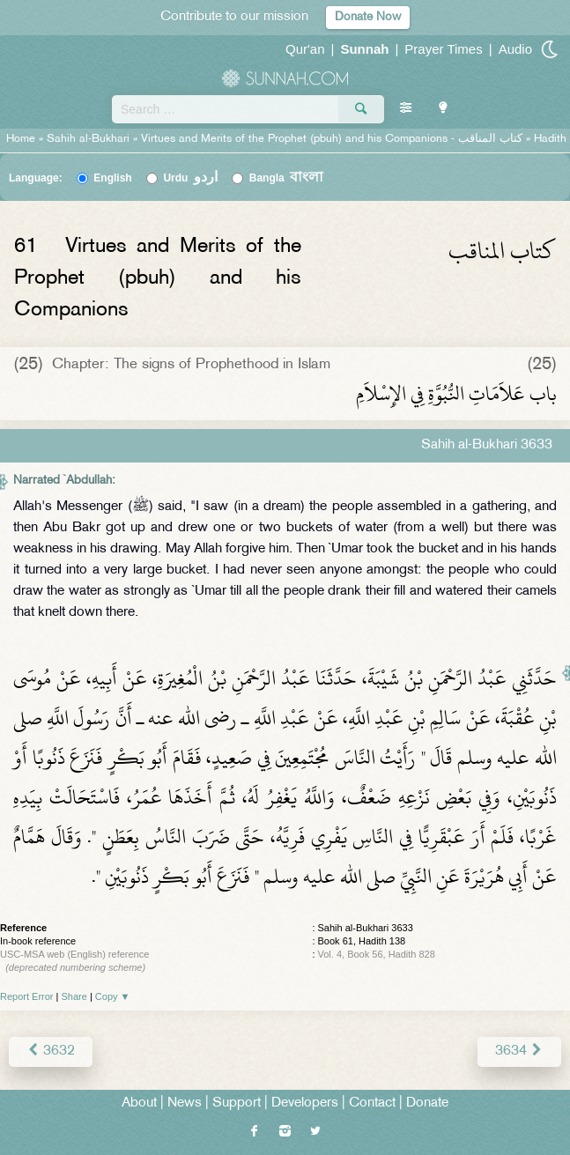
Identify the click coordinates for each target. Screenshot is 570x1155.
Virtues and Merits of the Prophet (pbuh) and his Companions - (333, 139)
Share (74, 996)
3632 (50, 1051)
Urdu (190, 178)
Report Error (27, 996)
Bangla (286, 178)
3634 (519, 1051)
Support (236, 1103)
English (112, 178)
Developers (304, 1103)
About (139, 1103)
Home (20, 139)
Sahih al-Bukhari (88, 139)
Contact (372, 1103)
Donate (427, 1103)
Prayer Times (443, 48)
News (184, 1103)
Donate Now (368, 17)
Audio (515, 48)
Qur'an (305, 48)
